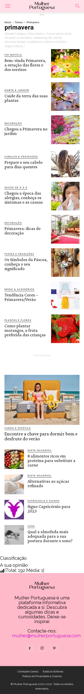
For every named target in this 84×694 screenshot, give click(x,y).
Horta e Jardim (16, 90)
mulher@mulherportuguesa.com (46, 635)
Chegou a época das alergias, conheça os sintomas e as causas (23, 198)
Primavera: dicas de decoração (22, 230)
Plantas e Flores (17, 320)
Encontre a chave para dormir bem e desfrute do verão (41, 436)
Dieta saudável (40, 450)
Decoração (13, 123)
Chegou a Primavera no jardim (25, 131)
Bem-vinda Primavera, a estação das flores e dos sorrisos (25, 65)
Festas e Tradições (19, 254)
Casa (31, 526)
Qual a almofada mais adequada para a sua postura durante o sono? (50, 536)
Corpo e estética (17, 428)
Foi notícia (13, 54)
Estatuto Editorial (53, 671)
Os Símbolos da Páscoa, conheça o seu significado (25, 264)
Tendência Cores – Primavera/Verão (21, 297)
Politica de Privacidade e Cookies (42, 676)
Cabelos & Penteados (21, 156)
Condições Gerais (28, 671)
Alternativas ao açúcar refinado (48, 483)
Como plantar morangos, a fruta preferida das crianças (25, 330)
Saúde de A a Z (15, 187)
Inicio (7, 22)
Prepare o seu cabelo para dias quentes (23, 164)
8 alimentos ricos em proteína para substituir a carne (51, 460)
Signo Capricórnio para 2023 (49, 508)
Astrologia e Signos (44, 500)
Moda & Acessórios (19, 289)
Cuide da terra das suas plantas (26, 98)
